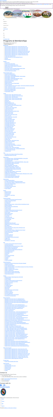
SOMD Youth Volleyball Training (11, 172)
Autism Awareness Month (9, 180)
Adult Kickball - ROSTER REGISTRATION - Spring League (15, 76)
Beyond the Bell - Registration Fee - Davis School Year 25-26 (16, 46)
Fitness (4, 190)
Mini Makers (7, 225)
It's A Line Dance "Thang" (9, 218)
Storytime (7, 233)
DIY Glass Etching (8, 214)
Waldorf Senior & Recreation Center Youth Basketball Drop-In (16, 344)
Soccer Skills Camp (8, 138)
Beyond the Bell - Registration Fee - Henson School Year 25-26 (16, 50)
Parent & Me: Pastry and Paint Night (11, 231)
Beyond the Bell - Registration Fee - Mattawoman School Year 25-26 (17, 51)
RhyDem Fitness (8, 192)
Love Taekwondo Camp (9, 126)
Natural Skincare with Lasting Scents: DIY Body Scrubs (15, 227)
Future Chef (7, 215)
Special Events (6, 179)
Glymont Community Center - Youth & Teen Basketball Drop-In (16, 311)
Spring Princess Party (9, 185)
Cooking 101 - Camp (8, 106)
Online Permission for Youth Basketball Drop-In (13, 57)
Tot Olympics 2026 (8, 187)
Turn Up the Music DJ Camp (10, 149)
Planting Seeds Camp (9, 131)
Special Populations (7, 262)
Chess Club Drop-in (8, 303)
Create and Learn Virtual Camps (11, 107)
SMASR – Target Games (9, 270)
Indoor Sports (6, 157)
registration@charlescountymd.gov (10, 378)
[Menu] (4, 37)
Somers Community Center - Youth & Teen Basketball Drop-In (16, 334)
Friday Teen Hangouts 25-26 (10, 55)
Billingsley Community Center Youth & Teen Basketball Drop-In (16, 301)
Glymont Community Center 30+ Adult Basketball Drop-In (15, 313)
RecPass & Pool (8, 59)
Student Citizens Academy (10, 141)
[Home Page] (6, 19)
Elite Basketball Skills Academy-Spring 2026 (13, 169)
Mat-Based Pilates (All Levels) (10, 223)
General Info (5, 25)
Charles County (5, 387)
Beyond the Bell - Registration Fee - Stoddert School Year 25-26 (16, 54)
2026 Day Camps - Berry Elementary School (13, 94)
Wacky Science (7, 239)
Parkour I (6, 254)
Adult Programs (6, 363)
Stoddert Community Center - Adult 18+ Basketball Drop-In (16, 335)
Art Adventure (7, 203)
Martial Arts (7, 221)
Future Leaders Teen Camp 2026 (11, 116)
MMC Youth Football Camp (10, 128)
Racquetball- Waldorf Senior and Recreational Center (14, 330)
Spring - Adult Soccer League (10, 86)
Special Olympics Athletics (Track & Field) (12, 272)
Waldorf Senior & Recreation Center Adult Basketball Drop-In (16, 341)
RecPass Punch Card (8, 67)
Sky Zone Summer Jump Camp (10, 136)
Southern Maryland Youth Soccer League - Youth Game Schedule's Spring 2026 (19, 85)
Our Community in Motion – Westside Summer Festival (15, 182)
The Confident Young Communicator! (12, 237)
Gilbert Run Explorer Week (10, 119)
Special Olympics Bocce (9, 273)
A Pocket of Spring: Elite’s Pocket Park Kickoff (13, 199)
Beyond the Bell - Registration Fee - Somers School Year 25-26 (16, 53)
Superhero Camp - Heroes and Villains (12, 147)
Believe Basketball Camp (9, 102)
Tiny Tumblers (7, 256)
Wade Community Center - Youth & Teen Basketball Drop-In (16, 337)
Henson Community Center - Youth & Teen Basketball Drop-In (16, 317)
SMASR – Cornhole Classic (9, 268)
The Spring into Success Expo (10, 186)
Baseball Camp (7, 101)
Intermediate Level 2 (9, 251)
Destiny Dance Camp (9, 109)
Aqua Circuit (7, 62)
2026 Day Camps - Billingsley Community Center (14, 95)
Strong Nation (7, 194)
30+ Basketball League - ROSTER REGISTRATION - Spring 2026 (16, 158)
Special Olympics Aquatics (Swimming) (12, 271)
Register (4, 21)
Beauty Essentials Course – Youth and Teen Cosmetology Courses (17, 204)
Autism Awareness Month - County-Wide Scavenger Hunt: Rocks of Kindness (19, 266)
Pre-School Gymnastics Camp (10, 132)
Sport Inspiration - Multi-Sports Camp (12, 140)
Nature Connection (8, 84)
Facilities (5, 23)
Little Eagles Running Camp (10, 125)
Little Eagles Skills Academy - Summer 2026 (13, 171)
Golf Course (5, 28)
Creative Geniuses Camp (9, 108)
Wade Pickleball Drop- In (9, 340)
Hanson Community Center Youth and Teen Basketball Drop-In (16, 315)
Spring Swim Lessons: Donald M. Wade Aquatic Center (15, 68)
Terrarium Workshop (9, 235)
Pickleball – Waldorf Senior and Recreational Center (14, 327)
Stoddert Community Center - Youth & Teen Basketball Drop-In (16, 336)
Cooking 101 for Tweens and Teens (11, 211)
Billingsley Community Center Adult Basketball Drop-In (15, 300)
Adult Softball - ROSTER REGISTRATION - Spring (13, 78)
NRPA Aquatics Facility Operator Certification (13, 66)
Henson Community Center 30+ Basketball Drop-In (14, 318)
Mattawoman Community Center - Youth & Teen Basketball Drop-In (17, 320)
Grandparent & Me (8, 217)
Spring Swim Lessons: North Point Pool (12, 69)
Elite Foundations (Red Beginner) (11, 248)
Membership (5, 45)
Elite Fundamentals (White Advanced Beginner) (13, 249)
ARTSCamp (7, 100)
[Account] (6, 30)
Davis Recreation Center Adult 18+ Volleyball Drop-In (14, 307)
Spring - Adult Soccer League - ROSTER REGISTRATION (15, 88)
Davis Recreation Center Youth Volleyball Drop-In (14, 308)
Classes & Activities (6, 198)
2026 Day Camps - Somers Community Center (13, 99)
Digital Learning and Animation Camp (12, 111)
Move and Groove (8, 226)
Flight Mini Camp (8, 115)
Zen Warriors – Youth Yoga (10, 195)
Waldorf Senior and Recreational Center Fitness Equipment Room (17, 345)
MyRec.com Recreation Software (10, 407)
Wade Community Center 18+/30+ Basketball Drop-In (15, 338)
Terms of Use (39, 4)
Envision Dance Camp (9, 113)
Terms (3, 398)
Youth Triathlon (8, 188)
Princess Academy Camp (9, 133)
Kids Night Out (7, 284)
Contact (4, 27)
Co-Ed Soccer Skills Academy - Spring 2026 (13, 167)
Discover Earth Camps (9, 112)
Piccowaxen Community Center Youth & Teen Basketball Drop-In (17, 323)
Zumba (6, 196)
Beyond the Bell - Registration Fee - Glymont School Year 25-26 (16, 47)
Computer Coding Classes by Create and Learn (13, 210)
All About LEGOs (8, 201)
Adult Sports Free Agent (9, 80)
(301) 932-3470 (7, 379)
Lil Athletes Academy (9, 170)
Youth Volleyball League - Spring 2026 (12, 177)
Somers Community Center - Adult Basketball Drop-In (15, 332)
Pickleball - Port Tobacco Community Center (13, 325)
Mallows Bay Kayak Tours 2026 (10, 155)
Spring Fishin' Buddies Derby (10, 89)
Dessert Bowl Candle (9, 213)
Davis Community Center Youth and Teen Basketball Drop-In (16, 305)
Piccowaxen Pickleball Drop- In (10, 324)
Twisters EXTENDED (8, 260)
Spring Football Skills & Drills (10, 90)
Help (2, 403)
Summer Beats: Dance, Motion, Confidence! (13, 145)
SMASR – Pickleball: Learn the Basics (11, 269)
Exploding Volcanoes (9, 282)
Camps (4, 93)
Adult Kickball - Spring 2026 (10, 77)
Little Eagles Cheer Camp (9, 124)
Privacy (3, 401)
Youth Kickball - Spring (9, 91)
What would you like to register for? (10, 42)
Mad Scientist (7, 220)
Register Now (6, 39)
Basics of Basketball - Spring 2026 (11, 165)
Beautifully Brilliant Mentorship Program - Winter (14, 246)
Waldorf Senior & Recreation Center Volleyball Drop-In (15, 343)
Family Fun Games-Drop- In (10, 309)
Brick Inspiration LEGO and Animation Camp (13, 105)
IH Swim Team (6, 360)
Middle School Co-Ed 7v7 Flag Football (12, 83)
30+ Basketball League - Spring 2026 (11, 159)
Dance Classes (7, 212)
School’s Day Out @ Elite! (9, 134)
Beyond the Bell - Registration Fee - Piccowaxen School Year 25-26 (17, 52)
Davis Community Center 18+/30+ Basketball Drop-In (15, 304)
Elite (4, 242)
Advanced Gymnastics (9, 244)
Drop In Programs (6, 297)
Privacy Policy (46, 4)
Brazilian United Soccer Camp (10, 104)
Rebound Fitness (8, 191)
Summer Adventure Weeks (10, 143)
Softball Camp (7, 139)
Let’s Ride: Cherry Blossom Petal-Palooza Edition (14, 154)
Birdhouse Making (8, 82)
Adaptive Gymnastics (9, 264)
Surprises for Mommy (9, 234)
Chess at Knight (8, 208)
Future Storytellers (8, 118)
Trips (4, 152)
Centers (4, 275)
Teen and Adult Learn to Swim (10, 70)
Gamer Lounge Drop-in (9, 310)
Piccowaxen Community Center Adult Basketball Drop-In (15, 322)
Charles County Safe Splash (10, 63)
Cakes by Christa (8, 207)
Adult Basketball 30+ (9, 160)
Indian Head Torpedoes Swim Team (11, 64)
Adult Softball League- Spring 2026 (11, 79)
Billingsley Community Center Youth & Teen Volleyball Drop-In (16, 302)
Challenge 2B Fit (8, 278)
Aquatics (5, 61)
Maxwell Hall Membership (10, 73)
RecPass (6, 58)
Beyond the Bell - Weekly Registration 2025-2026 (14, 277)
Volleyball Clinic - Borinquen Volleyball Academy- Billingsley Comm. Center (18, 173)
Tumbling (6, 257)
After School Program (7, 347)
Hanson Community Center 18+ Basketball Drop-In (14, 314)
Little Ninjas (7, 253)
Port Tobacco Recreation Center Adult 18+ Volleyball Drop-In (16, 329)
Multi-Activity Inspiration (9, 129)
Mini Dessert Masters (9, 127)
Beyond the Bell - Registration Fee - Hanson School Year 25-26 (16, 48)
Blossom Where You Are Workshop (11, 206)
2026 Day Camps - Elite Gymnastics (11, 97)
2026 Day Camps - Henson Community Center (13, 98)
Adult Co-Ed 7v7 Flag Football (10, 75)
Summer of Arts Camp (9, 146)
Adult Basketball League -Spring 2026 (12, 163)
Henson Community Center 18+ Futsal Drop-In (13, 316)
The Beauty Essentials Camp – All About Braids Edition (15, 148)
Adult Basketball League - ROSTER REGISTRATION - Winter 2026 (16, 161)
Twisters (6, 259)
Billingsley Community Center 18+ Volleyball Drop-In (14, 298)
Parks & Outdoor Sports (7, 72)
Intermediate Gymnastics (9, 250)
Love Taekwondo (8, 219)
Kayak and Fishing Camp (9, 120)
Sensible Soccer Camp (9, 135)
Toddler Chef (7, 238)
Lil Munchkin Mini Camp (9, 121)
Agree (7, 7)
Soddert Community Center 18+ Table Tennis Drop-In (15, 331)
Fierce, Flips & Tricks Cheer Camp (11, 114)
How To (3, 405)
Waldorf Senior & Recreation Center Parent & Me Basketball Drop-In (17, 342)
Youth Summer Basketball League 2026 (12, 176)
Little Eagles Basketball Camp (10, 122)
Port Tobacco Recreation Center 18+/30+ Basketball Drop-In (16, 328)
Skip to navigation (3, 0)
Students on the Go (8, 142)
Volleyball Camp (8, 151)
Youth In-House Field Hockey (10, 174)
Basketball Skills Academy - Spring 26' (12, 166)
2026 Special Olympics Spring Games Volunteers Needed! (15, 263)
